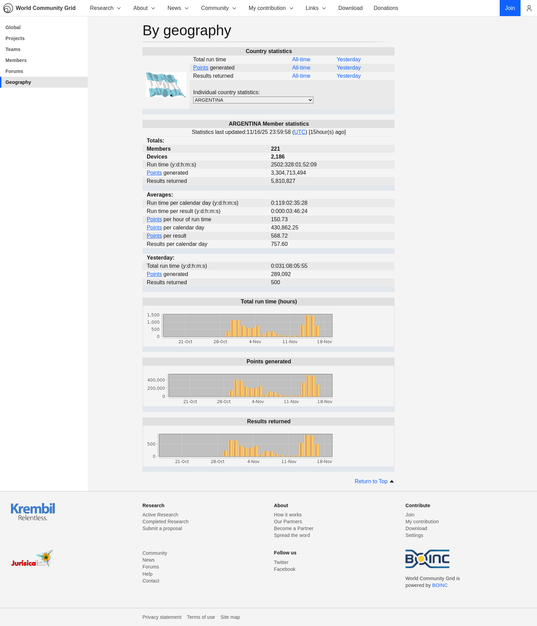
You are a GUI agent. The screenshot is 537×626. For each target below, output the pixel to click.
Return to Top (375, 481)
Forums (150, 566)
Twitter (281, 562)
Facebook (285, 569)
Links (316, 8)
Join (409, 514)
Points (200, 68)
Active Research (160, 514)
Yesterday (349, 59)
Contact (150, 581)
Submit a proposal (162, 528)
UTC (299, 132)
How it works (288, 514)
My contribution (271, 8)
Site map (230, 617)
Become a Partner (293, 528)
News (178, 8)
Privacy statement (162, 617)
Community (219, 8)
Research (106, 8)
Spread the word (292, 535)
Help (147, 574)
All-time (301, 59)
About (144, 8)
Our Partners (288, 521)
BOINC (440, 585)
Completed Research (165, 521)
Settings (414, 535)
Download (416, 528)
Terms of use (201, 617)
